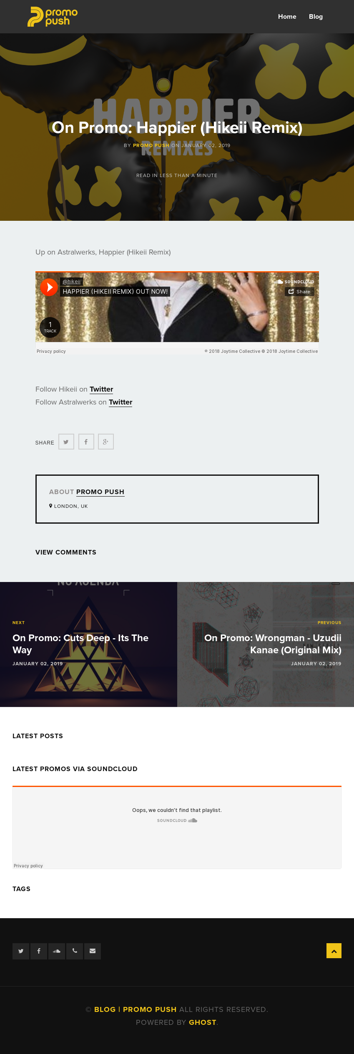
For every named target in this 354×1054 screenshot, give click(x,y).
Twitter (101, 389)
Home (287, 16)
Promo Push (151, 145)
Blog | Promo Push (136, 1009)
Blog (316, 16)
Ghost (202, 1022)
